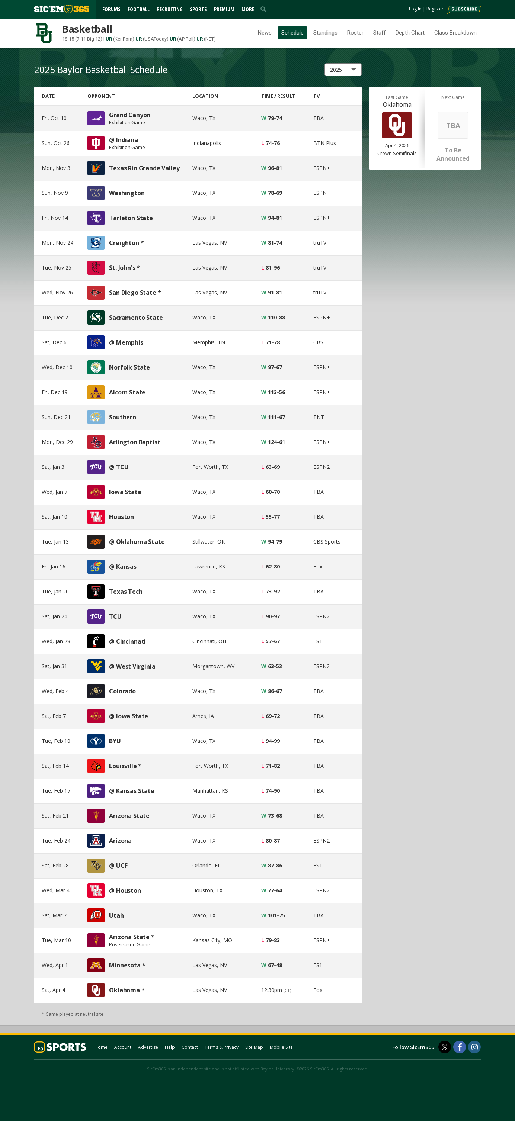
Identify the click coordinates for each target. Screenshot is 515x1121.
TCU (115, 616)
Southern (122, 417)
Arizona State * (131, 937)
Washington (126, 193)
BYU (115, 741)
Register (435, 9)
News (265, 32)
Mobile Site (281, 1047)
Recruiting (170, 9)
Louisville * (125, 766)
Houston (121, 517)
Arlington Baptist (134, 442)
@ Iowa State (128, 716)
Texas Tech (125, 591)
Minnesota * (127, 965)
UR (109, 39)
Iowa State (125, 492)
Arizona (120, 841)
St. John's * (124, 268)
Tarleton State (131, 218)
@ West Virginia (132, 666)
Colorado (122, 691)
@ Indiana (123, 140)
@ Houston (125, 890)
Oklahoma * (126, 990)
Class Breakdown (455, 32)
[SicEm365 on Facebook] (459, 1047)
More (247, 9)
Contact (190, 1047)
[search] (264, 9)
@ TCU (118, 467)
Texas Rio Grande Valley (144, 168)
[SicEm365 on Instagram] (474, 1047)
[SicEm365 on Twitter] (444, 1047)
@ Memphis (126, 342)
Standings (325, 32)
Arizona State (129, 816)
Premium (224, 9)
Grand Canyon (129, 115)
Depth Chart (410, 32)
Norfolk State (129, 367)
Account (122, 1047)
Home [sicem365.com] (101, 1047)
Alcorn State (127, 392)
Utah (116, 915)
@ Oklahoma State (136, 542)
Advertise (148, 1047)
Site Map (254, 1047)
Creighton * (126, 243)
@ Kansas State (131, 791)
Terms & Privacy (222, 1047)
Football (139, 9)
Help (170, 1047)
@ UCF (118, 865)
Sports (198, 9)
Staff (379, 32)
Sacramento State (136, 317)
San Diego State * (135, 293)
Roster (355, 32)
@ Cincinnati (127, 641)
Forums (111, 9)
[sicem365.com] (61, 9)
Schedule (292, 32)
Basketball (87, 29)
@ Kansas (123, 567)
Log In (415, 9)
